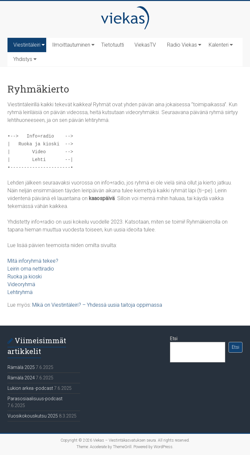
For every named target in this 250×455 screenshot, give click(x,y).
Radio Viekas (182, 45)
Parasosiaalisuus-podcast (34, 398)
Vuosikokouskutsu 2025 (32, 415)
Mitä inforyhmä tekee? (32, 261)
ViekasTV (145, 45)
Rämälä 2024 (21, 377)
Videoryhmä (21, 284)
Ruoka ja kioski (24, 276)
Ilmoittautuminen (71, 45)
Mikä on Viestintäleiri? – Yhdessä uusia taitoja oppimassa (97, 305)
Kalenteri (219, 45)
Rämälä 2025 (21, 367)
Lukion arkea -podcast (30, 388)
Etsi (173, 338)
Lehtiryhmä (20, 292)
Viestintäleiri (26, 45)
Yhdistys (22, 59)
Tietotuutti (112, 45)
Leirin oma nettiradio (30, 269)
